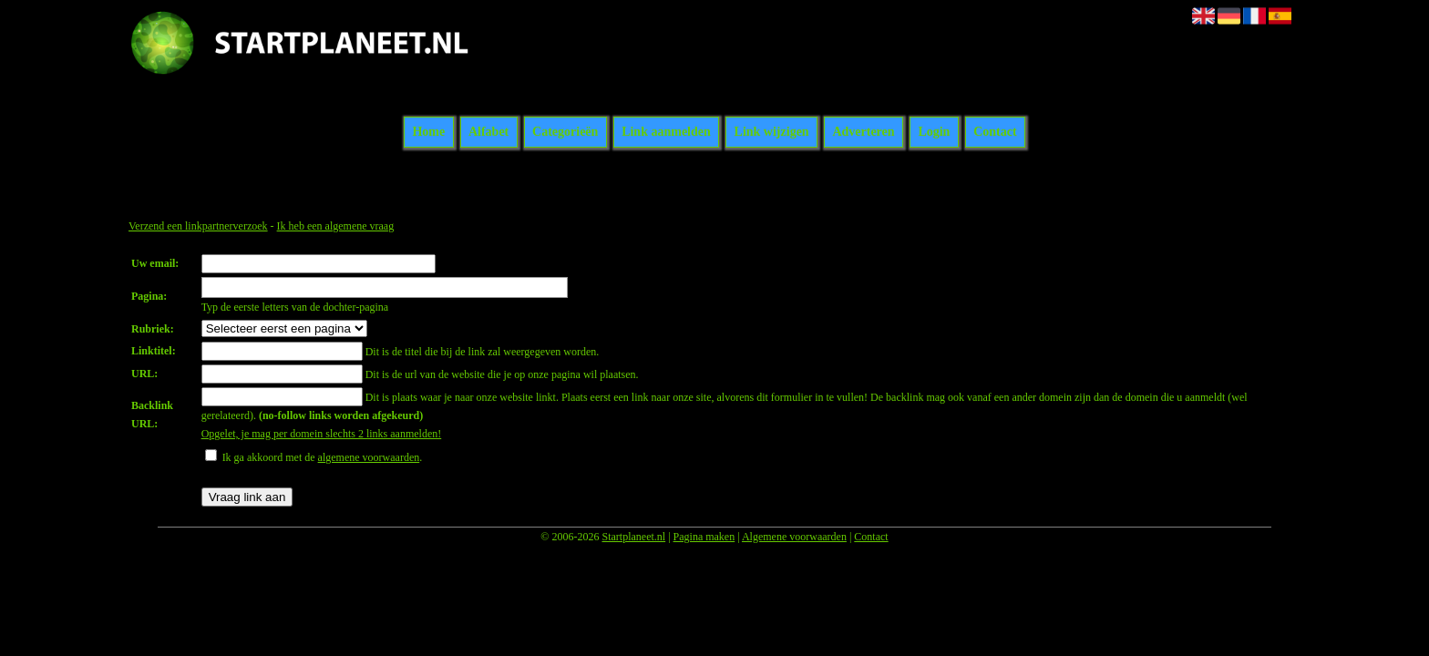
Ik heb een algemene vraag (336, 226)
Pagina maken (704, 536)
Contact (994, 132)
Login (934, 132)
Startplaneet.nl (633, 536)
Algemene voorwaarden (794, 536)
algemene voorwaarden (369, 457)
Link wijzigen (772, 132)
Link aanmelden (666, 132)
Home (428, 132)
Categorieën (565, 132)
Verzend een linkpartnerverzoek (198, 226)
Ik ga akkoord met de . (322, 457)
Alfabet (488, 132)
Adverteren (863, 132)
